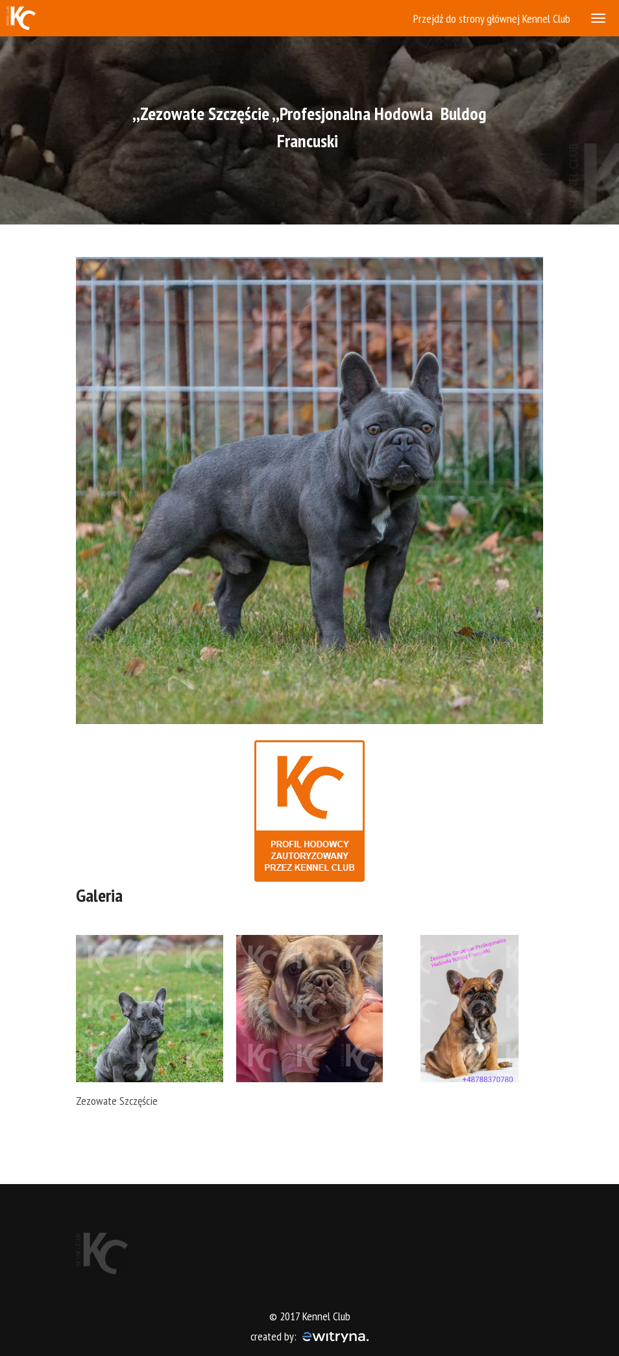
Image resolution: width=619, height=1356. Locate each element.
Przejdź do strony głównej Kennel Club (491, 18)
